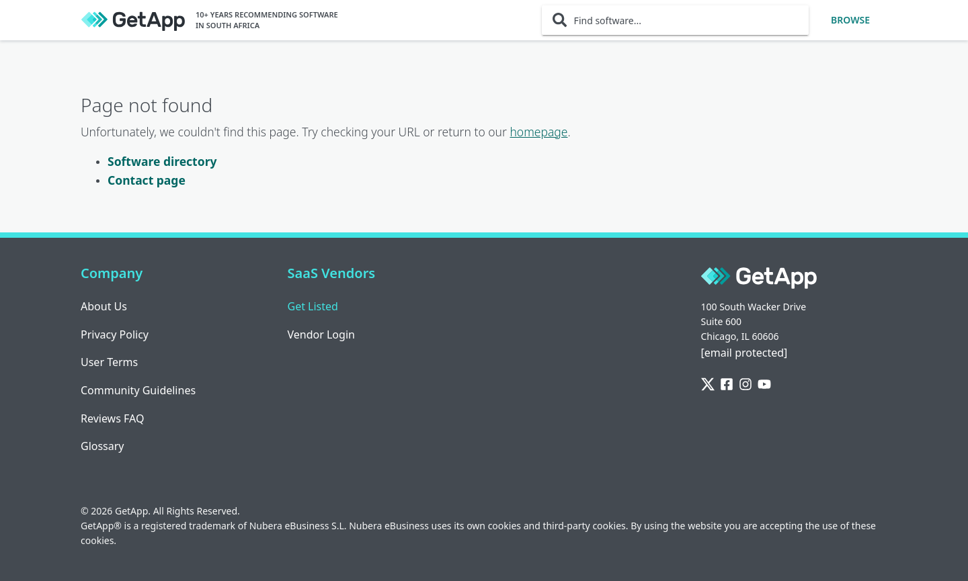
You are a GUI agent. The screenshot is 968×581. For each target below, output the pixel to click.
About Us (104, 306)
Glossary (102, 446)
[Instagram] (745, 385)
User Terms (109, 362)
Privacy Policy (115, 334)
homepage (538, 132)
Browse (850, 19)
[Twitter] (708, 385)
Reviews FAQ (112, 418)
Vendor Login (321, 334)
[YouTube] (764, 385)
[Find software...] (675, 20)
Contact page (147, 180)
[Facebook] (726, 385)
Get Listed (313, 306)
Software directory (162, 161)
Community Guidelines (138, 390)
